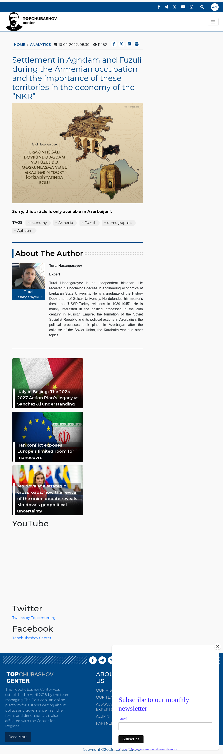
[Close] (217, 646)
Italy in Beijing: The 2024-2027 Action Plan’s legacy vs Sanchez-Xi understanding (48, 398)
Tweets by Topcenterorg (34, 618)
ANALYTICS (40, 45)
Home (19, 45)
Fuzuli (90, 223)
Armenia (65, 223)
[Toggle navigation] (213, 21)
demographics (119, 223)
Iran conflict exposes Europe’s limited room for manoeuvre (45, 451)
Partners (106, 723)
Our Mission (108, 690)
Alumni (103, 716)
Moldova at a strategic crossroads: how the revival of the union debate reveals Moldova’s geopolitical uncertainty (47, 498)
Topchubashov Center (31, 638)
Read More (18, 737)
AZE (215, 7)
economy (38, 223)
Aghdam (24, 231)
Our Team (106, 697)
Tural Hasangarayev (27, 294)
